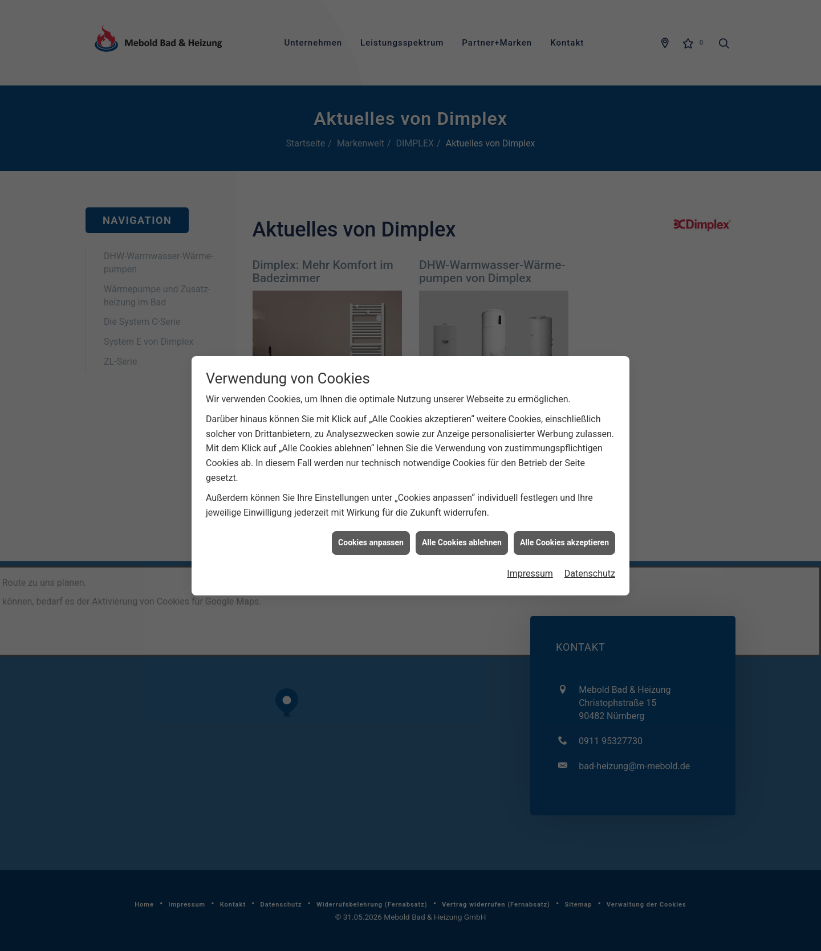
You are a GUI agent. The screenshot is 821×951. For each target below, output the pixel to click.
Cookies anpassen (371, 528)
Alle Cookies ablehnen (462, 528)
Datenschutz (589, 558)
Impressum (530, 558)
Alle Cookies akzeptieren (564, 528)
